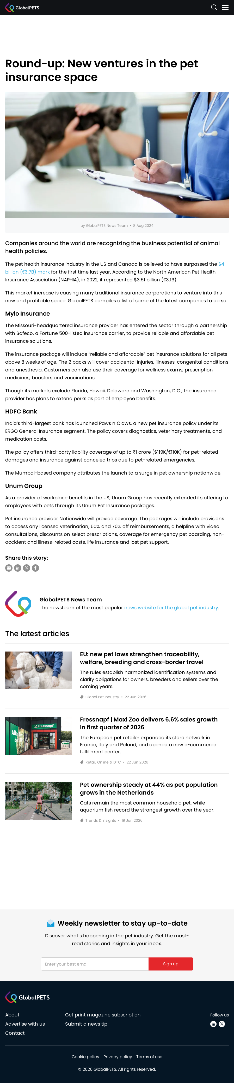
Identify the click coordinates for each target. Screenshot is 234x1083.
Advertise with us (25, 1024)
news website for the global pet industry (171, 607)
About (12, 1014)
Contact (15, 1033)
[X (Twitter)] (222, 1024)
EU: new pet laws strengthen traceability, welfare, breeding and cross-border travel (142, 658)
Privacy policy (117, 1057)
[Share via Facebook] (35, 568)
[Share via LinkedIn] (17, 568)
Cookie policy (85, 1057)
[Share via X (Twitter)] (26, 568)
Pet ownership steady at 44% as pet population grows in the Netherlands (149, 789)
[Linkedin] (213, 1024)
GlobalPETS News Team (107, 225)
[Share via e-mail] (9, 568)
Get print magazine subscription (103, 1014)
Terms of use (149, 1057)
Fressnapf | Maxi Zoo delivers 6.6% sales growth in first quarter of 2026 (149, 723)
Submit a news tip (86, 1024)
